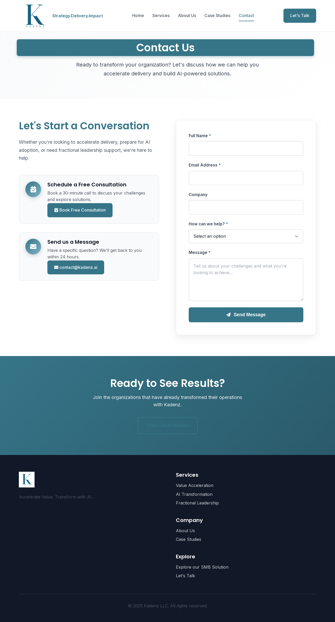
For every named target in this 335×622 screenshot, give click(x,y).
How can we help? (207, 223)
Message (198, 252)
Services (161, 15)
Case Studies (217, 15)
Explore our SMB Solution (202, 567)
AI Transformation (194, 494)
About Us (187, 15)
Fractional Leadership (197, 503)
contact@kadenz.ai (75, 267)
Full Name (198, 135)
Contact (246, 15)
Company (198, 194)
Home (138, 15)
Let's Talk (299, 15)
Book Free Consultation (80, 210)
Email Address (203, 165)
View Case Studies (168, 425)
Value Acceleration (194, 485)
